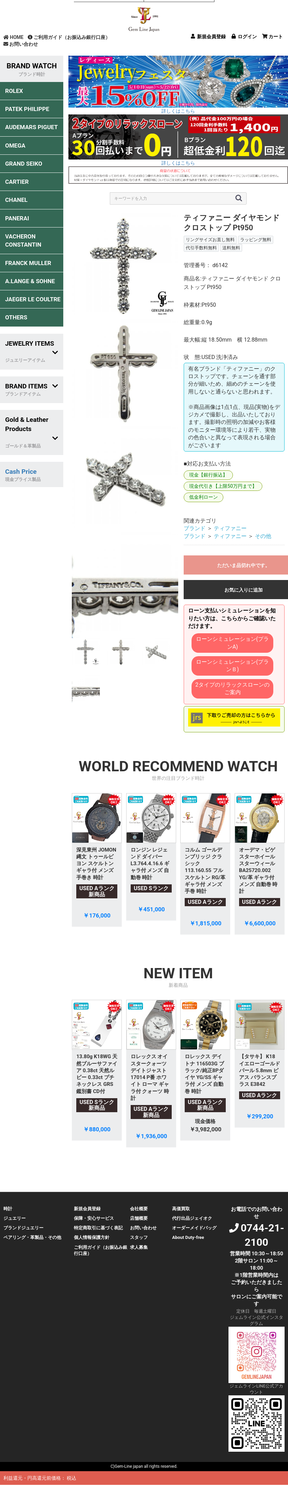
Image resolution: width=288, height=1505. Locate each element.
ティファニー (230, 528)
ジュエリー (14, 1218)
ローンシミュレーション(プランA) (232, 643)
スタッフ (139, 1237)
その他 (263, 536)
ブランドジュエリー (23, 1227)
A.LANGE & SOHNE (30, 281)
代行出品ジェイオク (192, 1218)
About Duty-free (188, 1237)
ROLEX (14, 90)
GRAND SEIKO (23, 163)
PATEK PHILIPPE (27, 109)
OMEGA (15, 145)
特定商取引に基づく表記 (98, 1227)
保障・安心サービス (94, 1218)
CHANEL (16, 199)
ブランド (195, 528)
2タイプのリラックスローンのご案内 (232, 688)
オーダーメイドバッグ (194, 1227)
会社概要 (139, 1208)
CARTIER (17, 181)
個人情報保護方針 (91, 1237)
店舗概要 (139, 1218)
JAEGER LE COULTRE (33, 299)
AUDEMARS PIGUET (31, 127)
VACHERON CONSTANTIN (23, 240)
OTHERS (16, 317)
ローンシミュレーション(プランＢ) (232, 666)
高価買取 (181, 1208)
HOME (13, 37)
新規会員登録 (87, 1208)
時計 (7, 1208)
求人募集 (139, 1247)
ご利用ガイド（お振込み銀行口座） (69, 37)
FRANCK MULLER (28, 263)
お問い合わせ (20, 44)
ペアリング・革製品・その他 (32, 1237)
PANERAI (17, 218)
